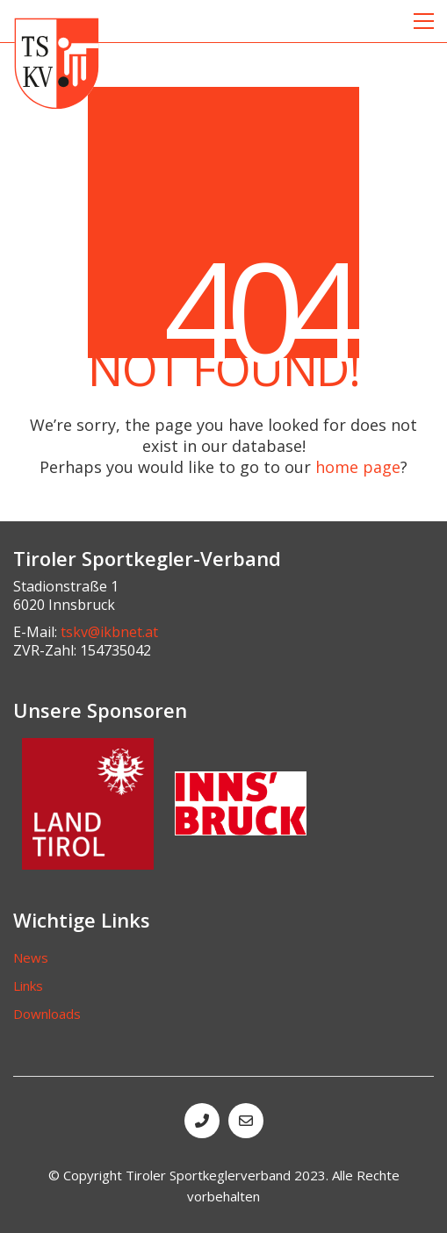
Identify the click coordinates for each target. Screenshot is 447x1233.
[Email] (245, 1120)
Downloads (47, 1013)
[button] (424, 21)
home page (357, 466)
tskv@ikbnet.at (109, 632)
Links (28, 985)
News (30, 957)
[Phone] (202, 1120)
